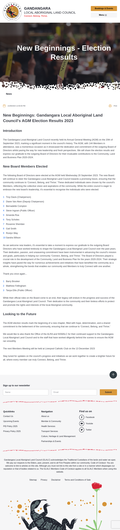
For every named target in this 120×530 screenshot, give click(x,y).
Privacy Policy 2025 (12, 431)
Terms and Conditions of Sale (77, 480)
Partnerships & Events (51, 441)
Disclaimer (56, 480)
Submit (108, 392)
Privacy (44, 480)
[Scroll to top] (113, 374)
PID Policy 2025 (10, 426)
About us (45, 416)
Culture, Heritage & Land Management (58, 436)
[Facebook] (97, 417)
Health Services (48, 426)
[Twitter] (98, 429)
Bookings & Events (104, 8)
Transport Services (49, 431)
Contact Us (8, 416)
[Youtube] (97, 423)
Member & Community (51, 421)
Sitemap (33, 480)
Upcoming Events (11, 421)
